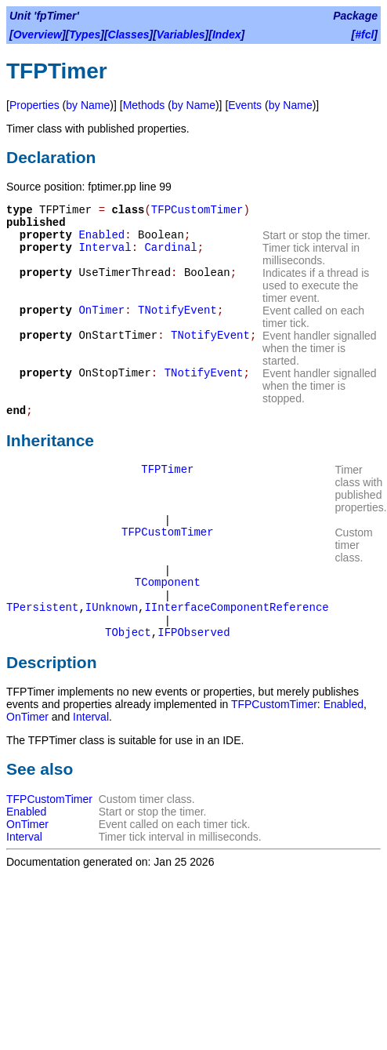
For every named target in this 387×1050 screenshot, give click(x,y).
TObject (128, 633)
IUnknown (111, 607)
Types (84, 34)
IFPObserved (193, 633)
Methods (144, 105)
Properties (34, 105)
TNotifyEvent (177, 310)
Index (226, 34)
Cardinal (170, 248)
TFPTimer (167, 469)
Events (245, 105)
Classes (129, 34)
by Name (88, 105)
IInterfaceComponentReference (236, 607)
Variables (181, 34)
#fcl (364, 34)
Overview (37, 34)
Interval (104, 248)
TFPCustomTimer (197, 210)
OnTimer (101, 310)
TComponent (168, 582)
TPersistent (42, 607)
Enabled (101, 235)
